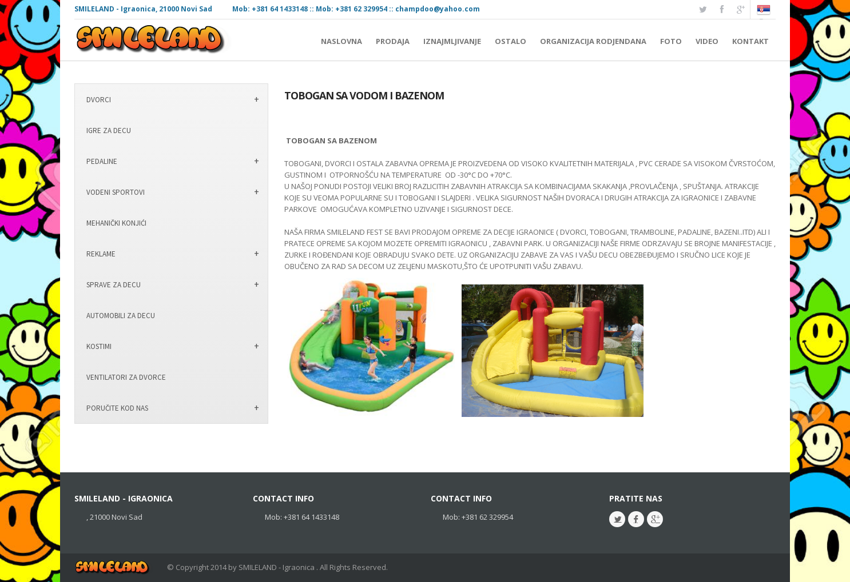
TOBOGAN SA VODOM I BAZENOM (364, 95)
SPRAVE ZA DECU (113, 285)
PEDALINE (101, 161)
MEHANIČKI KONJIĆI (116, 223)
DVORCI (98, 100)
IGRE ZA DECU (108, 130)
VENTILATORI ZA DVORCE (126, 377)
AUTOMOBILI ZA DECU (120, 315)
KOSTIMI (99, 346)
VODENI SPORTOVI (115, 192)
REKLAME (101, 254)
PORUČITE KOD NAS (117, 408)
